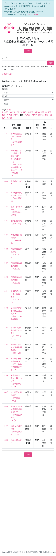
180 (39, 115)
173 (14, 115)
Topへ (28, 51)
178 (32, 115)
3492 (6, 308)
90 (7, 112)
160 (31, 112)
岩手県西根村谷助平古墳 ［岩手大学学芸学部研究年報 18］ (16, 364)
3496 (6, 375)
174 (17, 115)
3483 (6, 181)
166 (38, 112)
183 (50, 115)
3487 (6, 235)
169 (49, 112)
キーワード (6, 58)
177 (28, 115)
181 (43, 115)
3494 (6, 344)
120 (17, 112)
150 (28, 112)
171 (7, 115)
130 (20, 112)
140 (24, 112)
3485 (6, 207)
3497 (6, 392)
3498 (6, 406)
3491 (6, 291)
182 (46, 115)
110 (13, 112)
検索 (51, 63)
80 (4, 112)
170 (3, 115)
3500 (6, 440)
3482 (6, 150)
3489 (6, 263)
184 (3, 118)
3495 (6, 359)
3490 (6, 277)
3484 (6, 193)
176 (25, 115)
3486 (6, 221)
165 (35, 112)
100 (10, 112)
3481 (6, 134)
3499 (6, 426)
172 (10, 115)
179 (35, 115)
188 (10, 118)
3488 (6, 249)
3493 (6, 328)
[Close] (48, 3)
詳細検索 (7, 74)
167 (42, 112)
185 (7, 118)
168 (46, 112)
